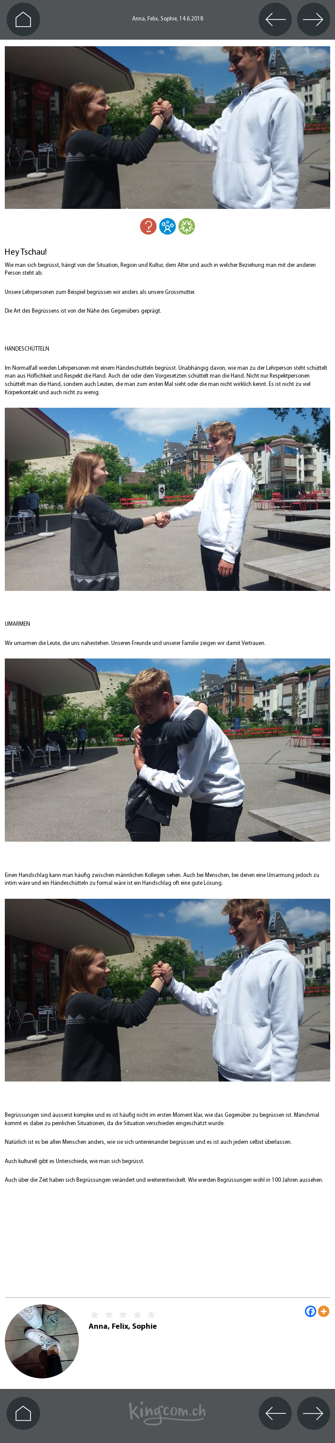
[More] (323, 1311)
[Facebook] (310, 1311)
